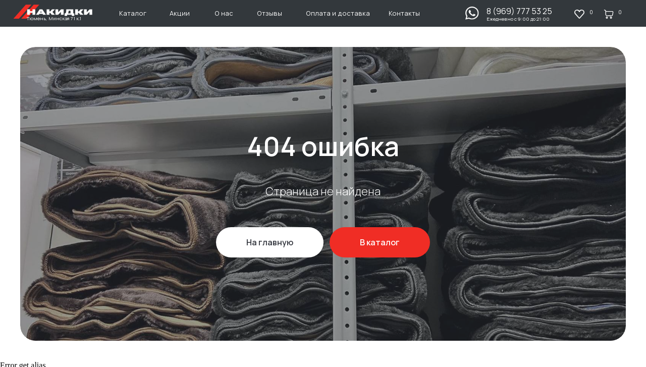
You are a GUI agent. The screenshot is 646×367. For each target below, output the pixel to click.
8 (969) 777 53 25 (519, 11)
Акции (180, 13)
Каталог (132, 13)
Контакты (404, 13)
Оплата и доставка (338, 13)
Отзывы (269, 13)
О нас (223, 13)
